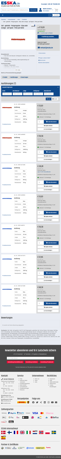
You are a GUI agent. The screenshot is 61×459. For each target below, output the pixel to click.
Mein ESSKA (23, 385)
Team (36, 380)
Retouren (22, 389)
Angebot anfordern (48, 126)
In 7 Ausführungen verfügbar (45, 33)
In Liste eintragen (48, 129)
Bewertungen (24, 77)
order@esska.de (6, 401)
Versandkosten (23, 386)
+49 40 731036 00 (7, 379)
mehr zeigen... (18, 70)
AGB (51, 380)
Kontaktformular (6, 403)
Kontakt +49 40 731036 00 (50, 4)
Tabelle (54, 99)
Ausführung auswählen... (48, 37)
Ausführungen (14, 77)
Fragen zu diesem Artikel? (44, 58)
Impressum (52, 378)
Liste (48, 99)
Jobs (36, 382)
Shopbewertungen (24, 388)
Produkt (4, 77)
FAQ (21, 378)
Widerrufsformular (54, 382)
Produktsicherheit (6, 124)
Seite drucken (41, 60)
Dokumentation (41, 53)
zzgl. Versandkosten (44, 171)
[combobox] (7, 94)
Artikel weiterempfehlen (43, 62)
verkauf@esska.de (45, 47)
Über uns (37, 378)
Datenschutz (53, 383)
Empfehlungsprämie (25, 383)
